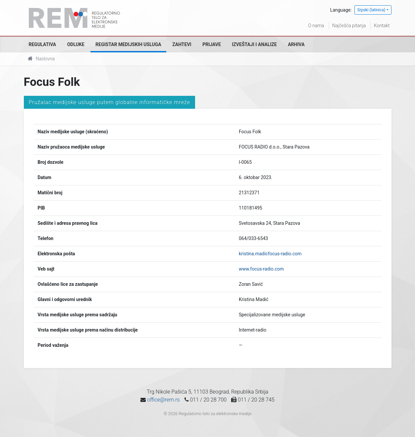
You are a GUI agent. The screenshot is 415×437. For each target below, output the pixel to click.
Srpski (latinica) (371, 10)
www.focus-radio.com (261, 269)
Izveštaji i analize (254, 44)
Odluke (75, 44)
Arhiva (296, 44)
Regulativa (42, 44)
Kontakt (382, 25)
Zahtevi (181, 44)
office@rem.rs (163, 400)
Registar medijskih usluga (128, 44)
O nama (316, 25)
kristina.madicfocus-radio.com (270, 253)
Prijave (211, 44)
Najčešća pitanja (349, 25)
